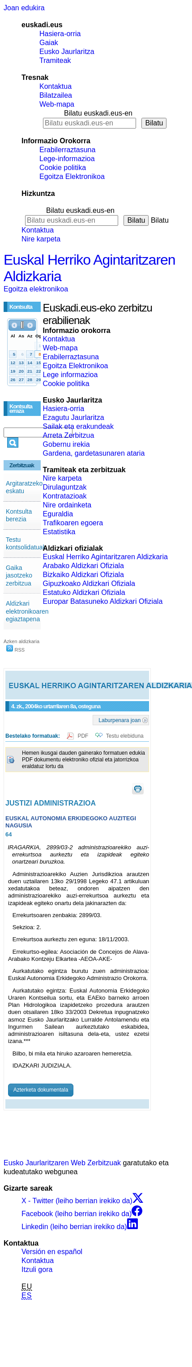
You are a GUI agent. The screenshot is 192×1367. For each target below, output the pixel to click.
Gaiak (48, 42)
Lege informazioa (70, 374)
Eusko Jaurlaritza (66, 51)
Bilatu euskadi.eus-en (98, 113)
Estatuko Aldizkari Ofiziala (84, 592)
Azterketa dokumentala (40, 1090)
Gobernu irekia (66, 444)
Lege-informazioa (67, 158)
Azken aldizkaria (21, 641)
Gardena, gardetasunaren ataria (94, 453)
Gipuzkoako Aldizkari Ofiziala (89, 583)
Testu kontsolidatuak (26, 543)
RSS (15, 649)
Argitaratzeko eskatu (24, 487)
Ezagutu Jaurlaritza (73, 417)
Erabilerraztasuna (67, 150)
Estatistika (59, 532)
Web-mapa (56, 104)
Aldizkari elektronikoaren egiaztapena (27, 611)
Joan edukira (24, 8)
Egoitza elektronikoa (36, 289)
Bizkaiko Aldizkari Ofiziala (83, 574)
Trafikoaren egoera (73, 523)
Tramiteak (55, 60)
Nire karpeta (40, 239)
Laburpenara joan (119, 720)
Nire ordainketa (67, 505)
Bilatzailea (55, 95)
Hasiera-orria (60, 33)
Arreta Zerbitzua (68, 435)
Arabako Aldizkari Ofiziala (83, 565)
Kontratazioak (65, 496)
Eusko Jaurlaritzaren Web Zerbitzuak (62, 1163)
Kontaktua (55, 86)
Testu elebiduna (125, 736)
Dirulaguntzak (65, 487)
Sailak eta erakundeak (78, 426)
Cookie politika (62, 167)
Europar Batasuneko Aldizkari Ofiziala (103, 601)
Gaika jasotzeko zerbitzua (19, 575)
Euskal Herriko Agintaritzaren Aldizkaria (105, 557)
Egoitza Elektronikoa (72, 176)
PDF (83, 736)
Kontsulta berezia (19, 515)
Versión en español (51, 1251)
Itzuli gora (36, 1269)
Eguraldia (58, 514)
